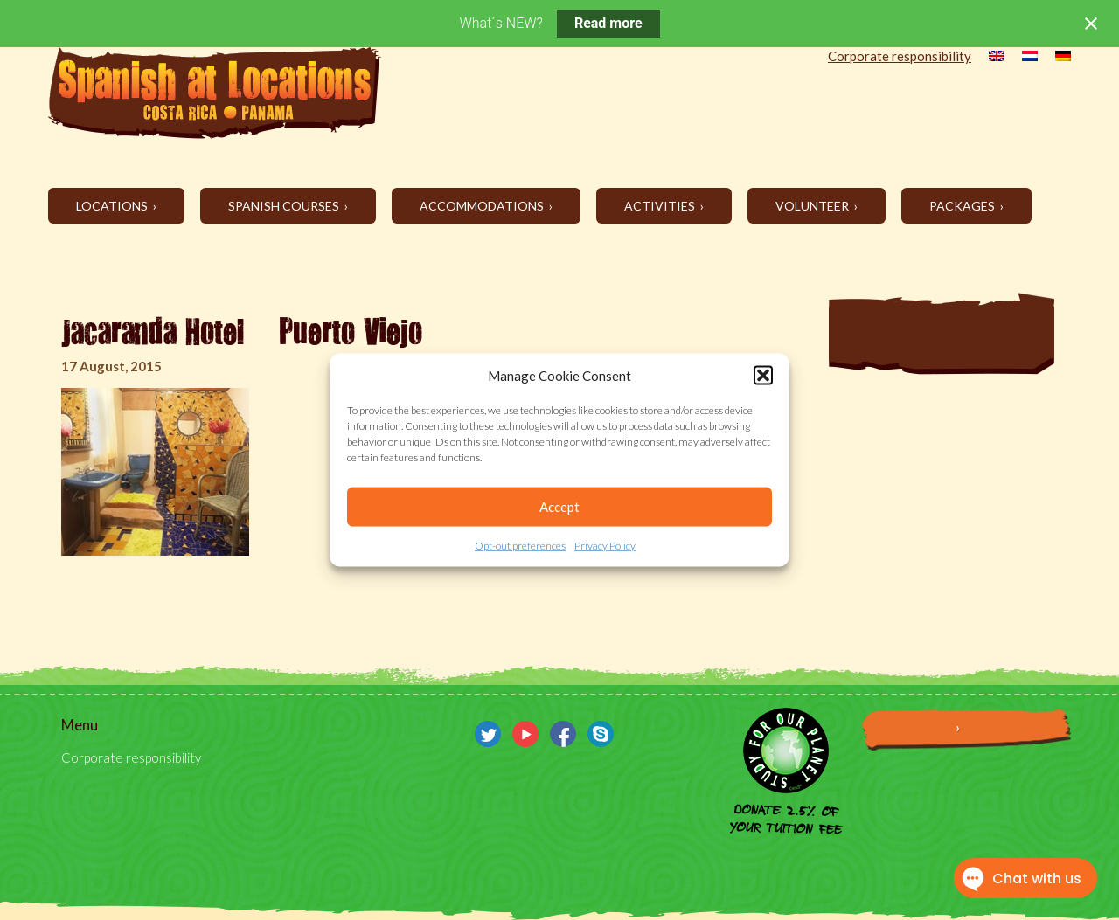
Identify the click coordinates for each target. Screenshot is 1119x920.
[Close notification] (1091, 23)
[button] (763, 375)
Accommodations (483, 205)
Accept (559, 507)
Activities (661, 205)
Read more (608, 23)
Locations (113, 205)
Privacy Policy (605, 545)
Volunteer (813, 205)
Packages (963, 205)
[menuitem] (987, 57)
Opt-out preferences (520, 545)
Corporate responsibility (899, 56)
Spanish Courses (285, 205)
